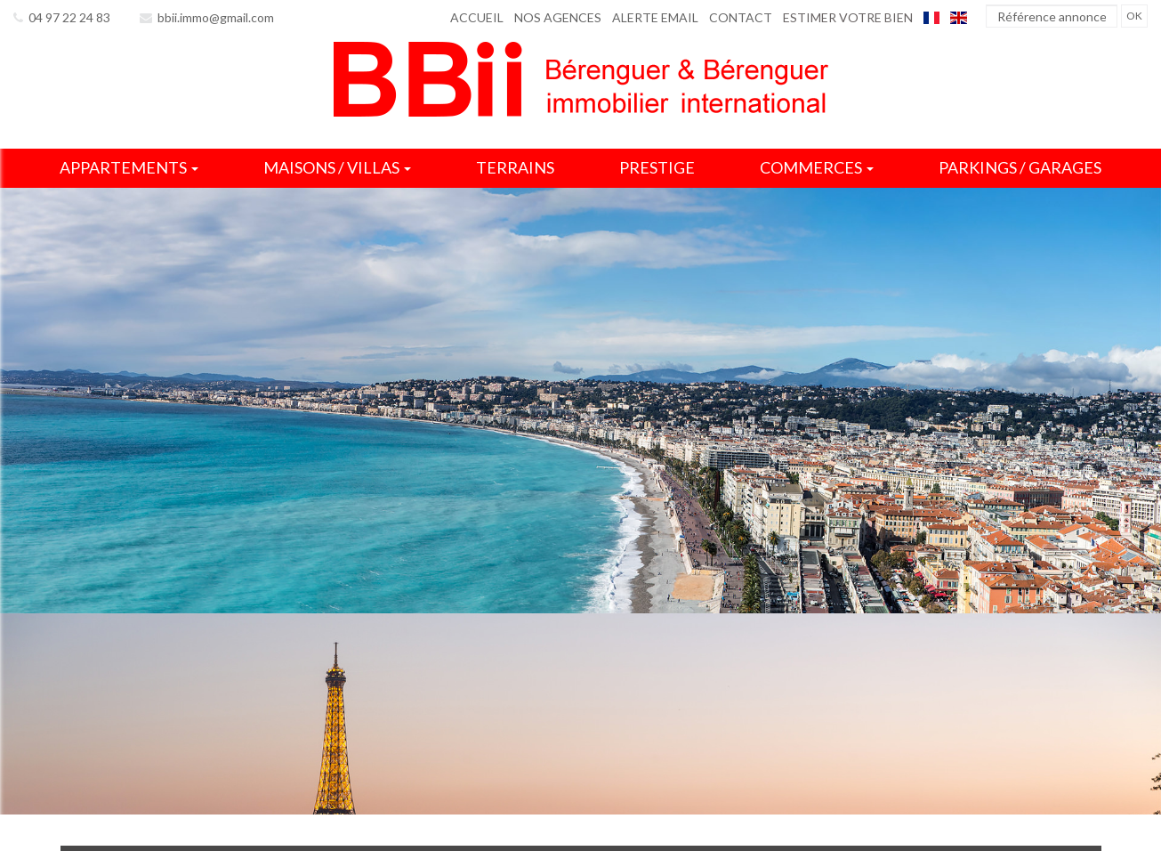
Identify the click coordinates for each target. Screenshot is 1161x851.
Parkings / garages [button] (1020, 167)
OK (1134, 15)
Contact (740, 17)
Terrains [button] (515, 167)
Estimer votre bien (848, 17)
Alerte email (655, 17)
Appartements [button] (129, 167)
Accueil (477, 17)
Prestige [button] (657, 167)
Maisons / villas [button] (337, 167)
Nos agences (557, 17)
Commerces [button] (817, 167)
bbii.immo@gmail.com (207, 17)
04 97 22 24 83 (61, 17)
